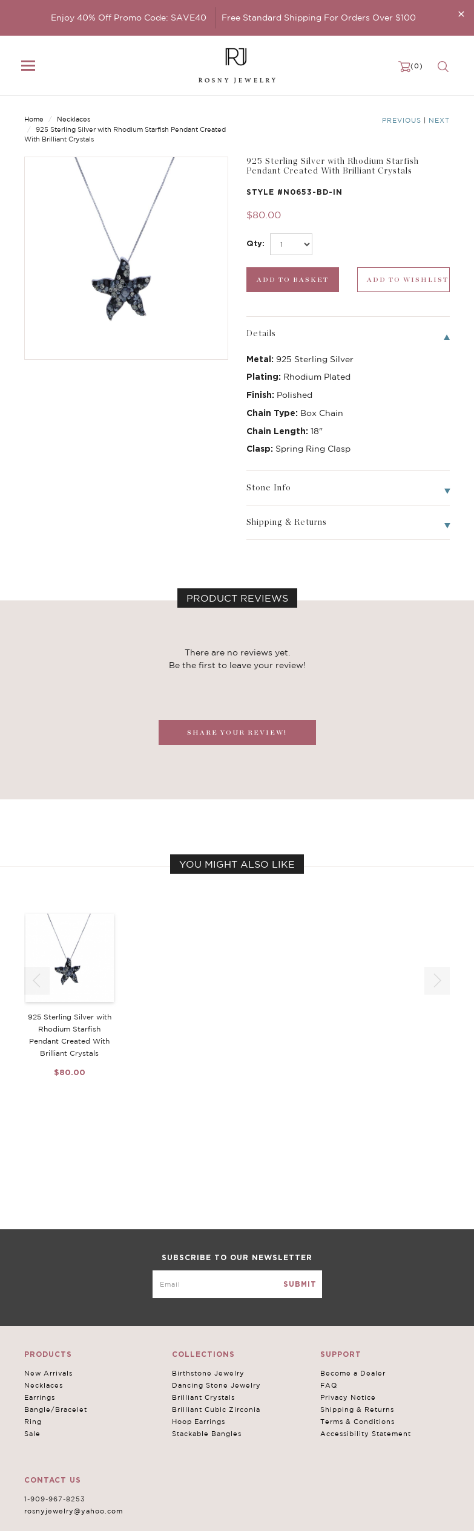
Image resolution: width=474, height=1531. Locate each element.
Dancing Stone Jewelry (216, 1385)
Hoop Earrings (198, 1421)
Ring (33, 1421)
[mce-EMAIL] (237, 1284)
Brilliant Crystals (203, 1397)
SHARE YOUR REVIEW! (237, 732)
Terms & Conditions (357, 1421)
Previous (401, 120)
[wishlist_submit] (403, 279)
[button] (437, 981)
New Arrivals (48, 1373)
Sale (32, 1433)
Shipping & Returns (357, 1409)
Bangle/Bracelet (55, 1409)
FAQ (328, 1385)
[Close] (461, 13)
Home (34, 119)
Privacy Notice (348, 1397)
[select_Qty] (291, 244)
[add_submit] (292, 279)
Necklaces (73, 119)
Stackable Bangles (207, 1433)
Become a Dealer (353, 1373)
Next (439, 120)
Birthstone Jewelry (208, 1373)
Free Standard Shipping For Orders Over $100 (319, 17)
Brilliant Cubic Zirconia (216, 1409)
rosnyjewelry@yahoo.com (73, 1511)
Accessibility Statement (365, 1433)
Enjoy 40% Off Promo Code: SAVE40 (128, 17)
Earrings (39, 1397)
